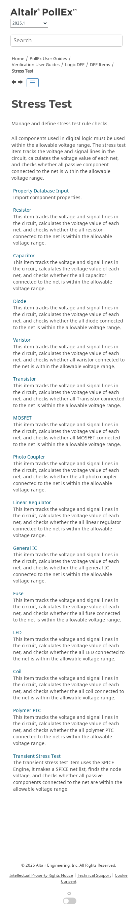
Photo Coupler (29, 457)
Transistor (24, 379)
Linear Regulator (32, 502)
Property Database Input (41, 190)
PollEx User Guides (48, 59)
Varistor (22, 340)
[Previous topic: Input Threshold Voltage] (14, 83)
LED (17, 632)
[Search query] (66, 41)
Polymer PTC (27, 710)
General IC (25, 548)
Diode (19, 301)
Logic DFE (74, 65)
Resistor (22, 210)
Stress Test (22, 71)
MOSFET (22, 418)
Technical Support (94, 875)
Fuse (18, 593)
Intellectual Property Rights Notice (41, 875)
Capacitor (24, 255)
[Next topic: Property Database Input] (21, 83)
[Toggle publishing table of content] (33, 82)
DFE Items (100, 65)
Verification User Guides (36, 65)
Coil (17, 671)
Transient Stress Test (37, 756)
